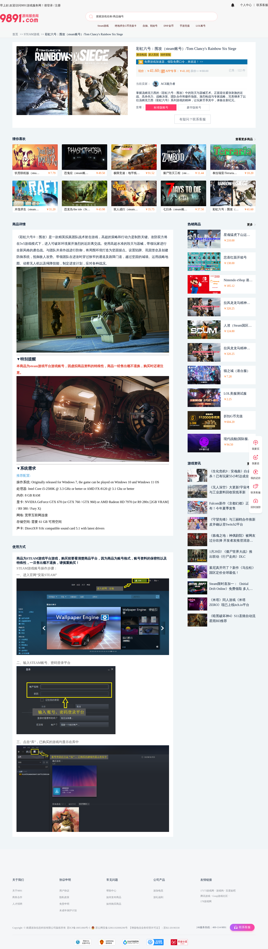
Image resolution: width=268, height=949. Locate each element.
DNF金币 (169, 25)
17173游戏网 (207, 890)
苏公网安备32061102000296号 (111, 927)
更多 (250, 224)
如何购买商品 (113, 903)
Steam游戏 (103, 25)
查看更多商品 (244, 139)
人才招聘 (17, 903)
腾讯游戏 (205, 896)
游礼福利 (158, 897)
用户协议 (64, 890)
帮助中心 (111, 890)
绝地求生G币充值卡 (125, 25)
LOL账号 (201, 25)
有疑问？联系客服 (192, 119)
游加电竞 (158, 890)
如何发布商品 (113, 897)
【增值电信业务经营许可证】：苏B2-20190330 (154, 927)
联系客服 (262, 5)
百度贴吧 (231, 890)
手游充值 (185, 25)
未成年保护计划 (68, 910)
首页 (15, 34)
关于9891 (17, 890)
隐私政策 (64, 897)
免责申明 (64, 903)
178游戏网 (206, 901)
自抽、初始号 (150, 25)
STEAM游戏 (31, 34)
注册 (58, 5)
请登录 (48, 5)
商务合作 (17, 897)
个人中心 (246, 5)
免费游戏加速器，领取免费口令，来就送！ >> (170, 62)
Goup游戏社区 (220, 896)
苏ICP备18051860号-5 (78, 927)
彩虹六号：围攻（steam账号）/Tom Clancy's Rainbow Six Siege (84, 34)
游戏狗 (220, 890)
